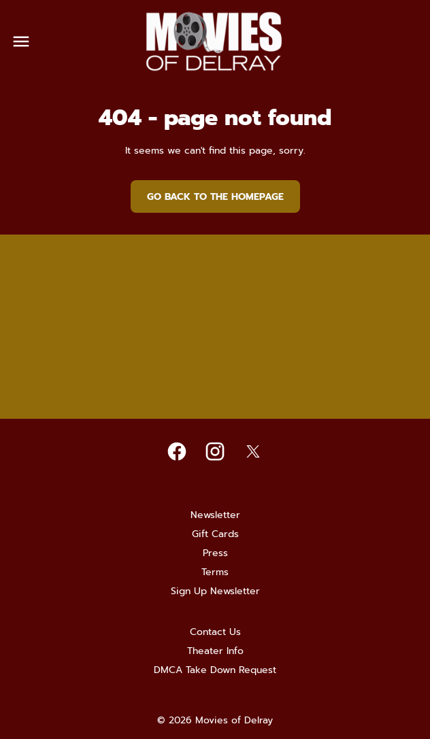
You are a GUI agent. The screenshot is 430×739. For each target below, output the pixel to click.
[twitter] (253, 451)
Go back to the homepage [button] (215, 197)
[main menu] (21, 41)
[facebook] (177, 451)
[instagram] (215, 451)
